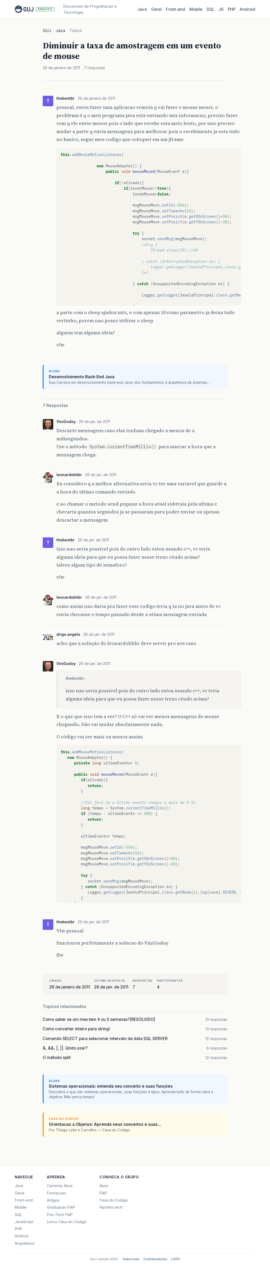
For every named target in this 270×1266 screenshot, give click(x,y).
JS (221, 9)
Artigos (53, 1200)
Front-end (24, 1200)
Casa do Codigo (113, 1200)
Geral (156, 9)
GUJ (47, 30)
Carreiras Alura (60, 1185)
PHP (231, 9)
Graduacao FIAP (61, 1207)
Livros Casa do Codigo (67, 1221)
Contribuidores (155, 1259)
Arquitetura (24, 1243)
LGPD (175, 1259)
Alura (103, 1185)
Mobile (195, 9)
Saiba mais (131, 1259)
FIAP (103, 1193)
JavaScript (24, 1221)
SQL (210, 9)
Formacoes (56, 1193)
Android (247, 9)
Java (142, 9)
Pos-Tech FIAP (60, 1214)
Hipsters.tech (111, 1207)
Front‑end (175, 9)
